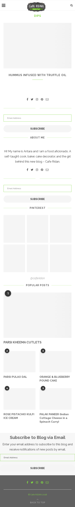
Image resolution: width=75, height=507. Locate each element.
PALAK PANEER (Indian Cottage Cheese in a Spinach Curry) (54, 418)
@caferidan (37, 278)
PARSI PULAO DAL (15, 376)
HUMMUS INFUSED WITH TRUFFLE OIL (38, 75)
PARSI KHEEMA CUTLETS (22, 342)
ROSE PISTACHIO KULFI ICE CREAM (19, 416)
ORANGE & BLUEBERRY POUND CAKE (55, 378)
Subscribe (37, 128)
